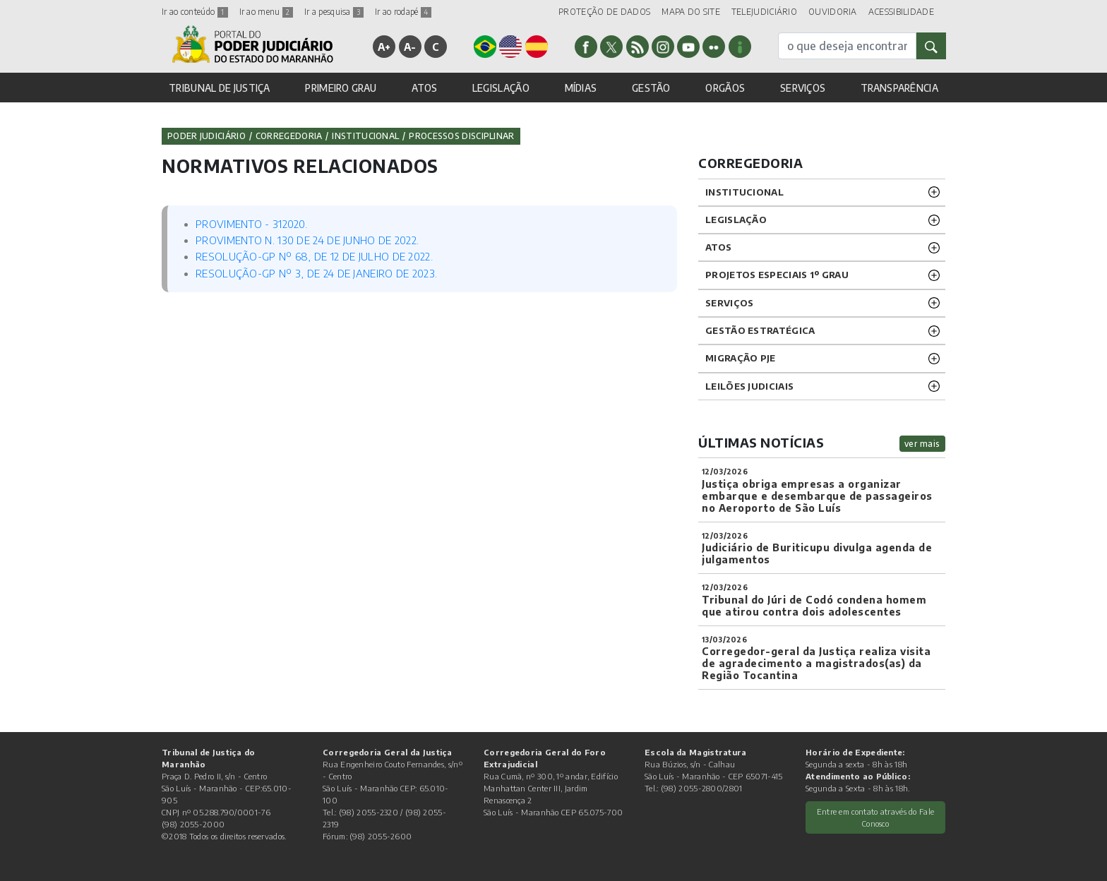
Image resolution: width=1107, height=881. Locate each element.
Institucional (365, 136)
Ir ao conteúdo (195, 11)
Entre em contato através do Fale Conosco (876, 817)
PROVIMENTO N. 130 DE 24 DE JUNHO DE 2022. (307, 240)
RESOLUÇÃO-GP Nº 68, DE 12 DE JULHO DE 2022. (314, 256)
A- (410, 46)
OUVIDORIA (832, 11)
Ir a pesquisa (334, 11)
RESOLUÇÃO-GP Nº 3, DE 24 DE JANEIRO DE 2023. (316, 273)
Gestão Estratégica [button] (760, 330)
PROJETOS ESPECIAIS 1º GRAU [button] (777, 274)
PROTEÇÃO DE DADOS (604, 11)
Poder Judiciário (206, 136)
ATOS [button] (424, 88)
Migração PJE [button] (740, 358)
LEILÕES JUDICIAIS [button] (749, 386)
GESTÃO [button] (651, 88)
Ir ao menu (266, 11)
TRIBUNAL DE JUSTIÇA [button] (219, 88)
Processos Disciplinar (461, 136)
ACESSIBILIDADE (901, 11)
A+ (384, 46)
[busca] (847, 45)
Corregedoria (289, 136)
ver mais (922, 443)
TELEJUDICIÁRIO (764, 11)
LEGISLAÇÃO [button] (500, 88)
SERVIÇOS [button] (802, 88)
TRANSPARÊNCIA (899, 88)
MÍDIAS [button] (581, 88)
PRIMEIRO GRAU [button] (340, 88)
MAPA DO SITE (691, 11)
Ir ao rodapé (403, 11)
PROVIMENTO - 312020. (251, 223)
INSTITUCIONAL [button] (744, 192)
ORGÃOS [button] (725, 88)
